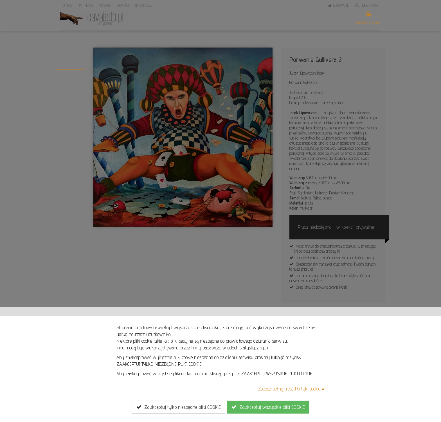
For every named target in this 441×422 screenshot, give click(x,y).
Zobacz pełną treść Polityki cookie (291, 389)
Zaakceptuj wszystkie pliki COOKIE (268, 407)
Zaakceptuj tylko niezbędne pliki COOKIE (178, 407)
